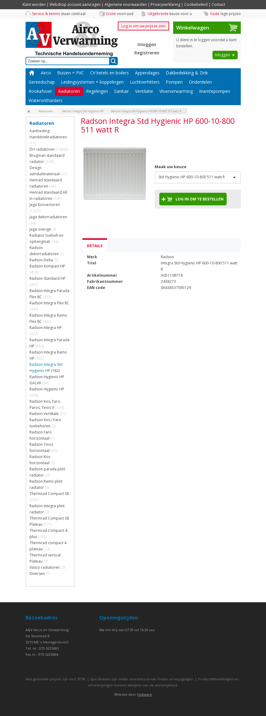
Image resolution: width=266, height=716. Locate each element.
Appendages (147, 73)
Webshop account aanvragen (75, 4)
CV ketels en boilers (109, 73)
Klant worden (34, 4)
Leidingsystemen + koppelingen (92, 82)
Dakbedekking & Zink (187, 73)
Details (94, 245)
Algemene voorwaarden (126, 4)
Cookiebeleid (196, 4)
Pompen (174, 82)
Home (32, 72)
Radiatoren (69, 91)
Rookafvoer (40, 91)
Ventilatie (144, 91)
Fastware (144, 694)
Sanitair (121, 91)
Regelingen (97, 91)
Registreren (146, 53)
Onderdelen (200, 82)
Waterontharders (45, 100)
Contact (218, 4)
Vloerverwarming (176, 91)
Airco (46, 73)
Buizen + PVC (70, 73)
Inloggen (146, 44)
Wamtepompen (214, 91)
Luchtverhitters (145, 82)
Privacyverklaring (165, 4)
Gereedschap (42, 82)
